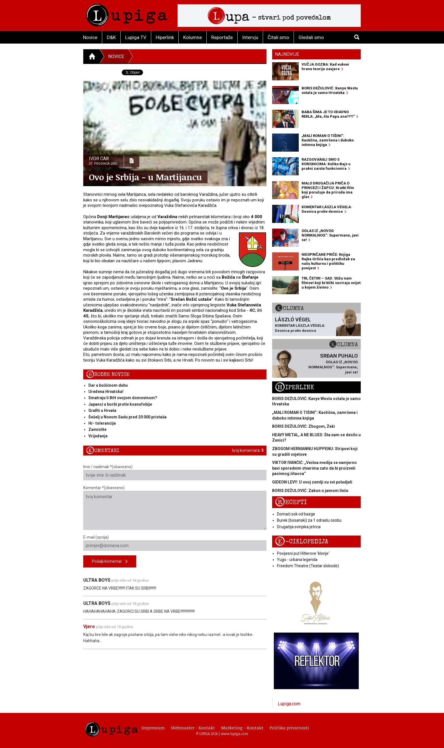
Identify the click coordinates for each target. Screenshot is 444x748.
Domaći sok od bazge (296, 514)
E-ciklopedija (301, 541)
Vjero (89, 626)
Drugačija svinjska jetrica (299, 527)
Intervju (250, 37)
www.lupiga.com (234, 733)
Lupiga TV (135, 37)
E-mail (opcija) (174, 543)
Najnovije (287, 54)
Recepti (291, 502)
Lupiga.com (289, 703)
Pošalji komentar (109, 562)
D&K (111, 37)
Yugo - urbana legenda (297, 559)
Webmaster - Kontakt (193, 727)
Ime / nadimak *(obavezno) (174, 472)
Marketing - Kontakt (242, 727)
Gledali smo (311, 37)
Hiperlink (165, 37)
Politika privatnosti (289, 727)
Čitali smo (278, 37)
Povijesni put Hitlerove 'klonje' (303, 553)
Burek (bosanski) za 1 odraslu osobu (309, 520)
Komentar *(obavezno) (174, 507)
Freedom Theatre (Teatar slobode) (308, 566)
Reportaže (222, 37)
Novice (90, 37)
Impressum (153, 727)
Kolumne (192, 37)
